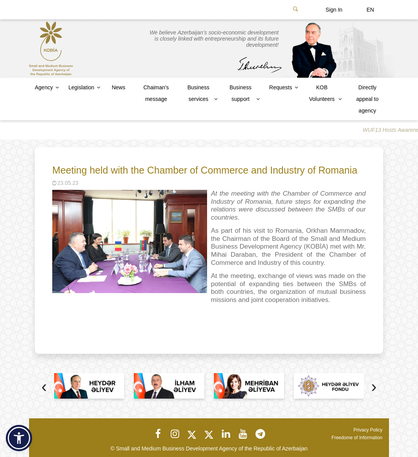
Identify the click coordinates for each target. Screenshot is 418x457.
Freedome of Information (357, 437)
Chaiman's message (156, 93)
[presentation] (44, 387)
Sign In (334, 10)
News (118, 87)
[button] (19, 438)
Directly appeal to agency (367, 99)
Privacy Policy (367, 430)
